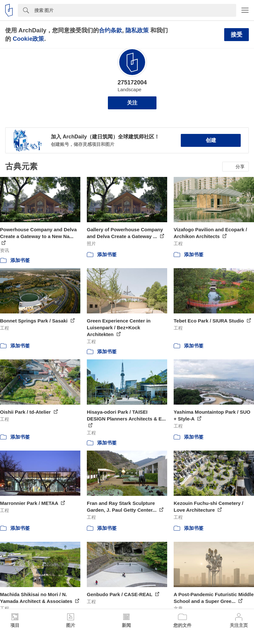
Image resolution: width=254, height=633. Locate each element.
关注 (132, 102)
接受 (236, 34)
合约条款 (110, 30)
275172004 (132, 82)
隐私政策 (137, 30)
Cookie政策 (28, 38)
